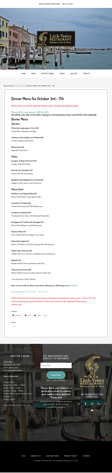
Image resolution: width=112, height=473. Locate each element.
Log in (76, 461)
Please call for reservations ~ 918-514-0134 (30, 112)
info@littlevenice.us (15, 371)
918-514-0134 (13, 368)
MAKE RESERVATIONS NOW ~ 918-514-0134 (30, 292)
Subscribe (56, 375)
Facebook (73, 286)
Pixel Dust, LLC (68, 461)
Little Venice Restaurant (56, 39)
